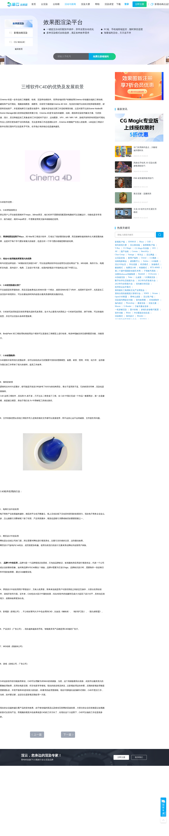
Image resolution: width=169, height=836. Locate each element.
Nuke (130, 277)
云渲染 (44, 4)
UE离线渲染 (150, 277)
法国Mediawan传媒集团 (125, 274)
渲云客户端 (148, 297)
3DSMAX (132, 242)
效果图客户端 (149, 245)
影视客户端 (120, 242)
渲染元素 (152, 303)
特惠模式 (143, 268)
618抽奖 (155, 261)
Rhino (128, 313)
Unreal (143, 258)
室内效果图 (141, 300)
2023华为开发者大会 (147, 281)
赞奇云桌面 (135, 297)
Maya (141, 242)
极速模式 (119, 268)
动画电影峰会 (121, 261)
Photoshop (130, 303)
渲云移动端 (135, 245)
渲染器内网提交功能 (124, 300)
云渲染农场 (120, 258)
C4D (149, 242)
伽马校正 (119, 303)
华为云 (140, 255)
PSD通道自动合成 (142, 313)
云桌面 (138, 277)
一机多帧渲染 (121, 310)
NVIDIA (143, 319)
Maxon (118, 306)
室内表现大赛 (121, 245)
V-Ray (117, 248)
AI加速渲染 (120, 277)
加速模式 (155, 264)
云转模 (56, 4)
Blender (140, 316)
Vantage (131, 255)
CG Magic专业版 (142, 248)
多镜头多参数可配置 (150, 310)
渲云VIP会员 (120, 264)
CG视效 (153, 258)
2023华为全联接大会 (124, 284)
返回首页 (19, 49)
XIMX (146, 293)
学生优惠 (133, 264)
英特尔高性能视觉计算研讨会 (128, 293)
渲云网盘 (150, 255)
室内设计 (130, 316)
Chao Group (120, 255)
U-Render (127, 306)
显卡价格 (134, 310)
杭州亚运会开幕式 (123, 287)
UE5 (154, 248)
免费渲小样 (131, 268)
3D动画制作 (154, 300)
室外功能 (119, 313)
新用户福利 (133, 258)
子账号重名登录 (141, 306)
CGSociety (152, 274)
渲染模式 (119, 316)
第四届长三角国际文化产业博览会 (129, 290)
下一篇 (68, 734)
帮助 (97, 4)
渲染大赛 (85, 4)
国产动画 (125, 251)
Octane (155, 293)
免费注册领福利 (101, 56)
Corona (135, 251)
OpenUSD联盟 (121, 297)
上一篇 (36, 734)
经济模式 (144, 264)
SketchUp (145, 251)
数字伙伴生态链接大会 (125, 281)
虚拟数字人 (135, 261)
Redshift (141, 274)
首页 (33, 4)
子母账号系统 (150, 271)
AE (116, 251)
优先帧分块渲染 (143, 284)
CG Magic (127, 248)
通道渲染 (141, 303)
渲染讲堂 (109, 4)
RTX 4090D (155, 267)
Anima (145, 261)
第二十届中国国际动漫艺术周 (128, 271)
